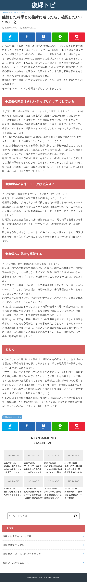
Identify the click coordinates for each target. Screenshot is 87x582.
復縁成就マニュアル (13, 417)
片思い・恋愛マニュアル (16, 562)
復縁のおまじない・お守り (17, 536)
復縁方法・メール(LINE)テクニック (22, 554)
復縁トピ (43, 5)
